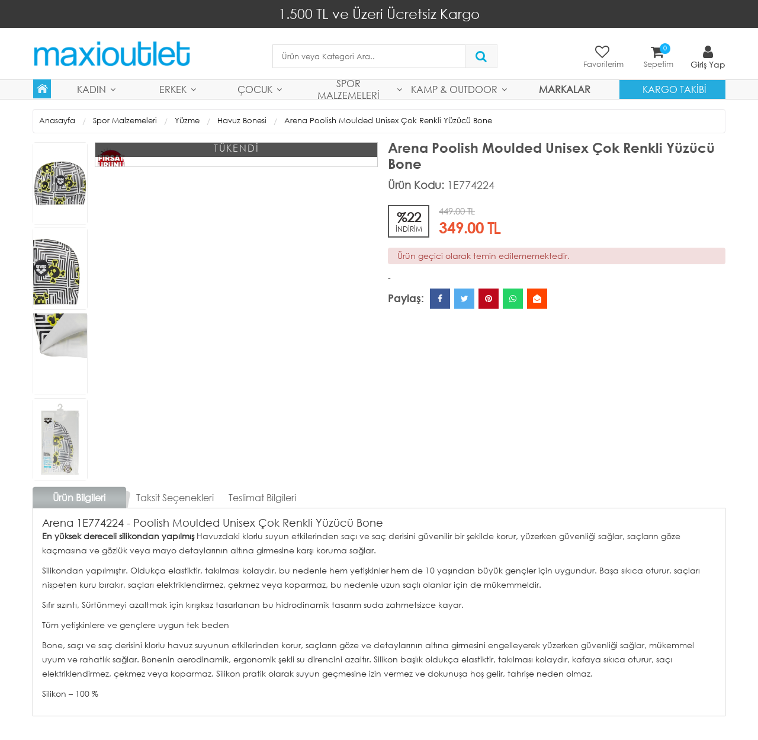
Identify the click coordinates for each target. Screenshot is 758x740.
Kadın (91, 89)
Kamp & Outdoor (454, 89)
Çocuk (254, 89)
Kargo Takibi (674, 89)
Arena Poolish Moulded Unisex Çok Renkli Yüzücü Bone (388, 121)
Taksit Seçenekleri (175, 497)
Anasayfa (57, 121)
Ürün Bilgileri (79, 497)
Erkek (173, 89)
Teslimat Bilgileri (262, 497)
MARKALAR (564, 89)
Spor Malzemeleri (348, 89)
